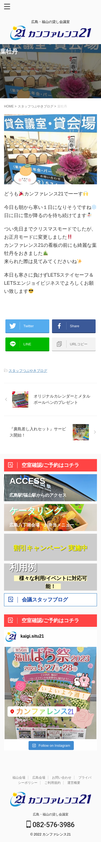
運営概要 (73, 783)
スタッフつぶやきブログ (28, 371)
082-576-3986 (50, 825)
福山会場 (18, 777)
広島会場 (38, 777)
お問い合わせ (61, 777)
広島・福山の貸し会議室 (50, 814)
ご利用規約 (52, 783)
